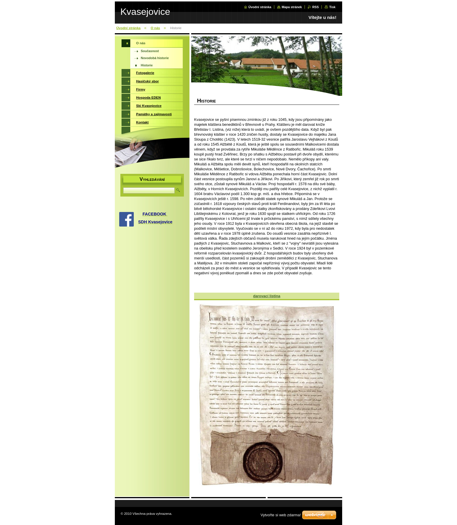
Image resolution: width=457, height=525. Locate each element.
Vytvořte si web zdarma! (281, 515)
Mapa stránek (292, 7)
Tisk (332, 7)
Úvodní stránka (259, 7)
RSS (315, 7)
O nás (155, 28)
